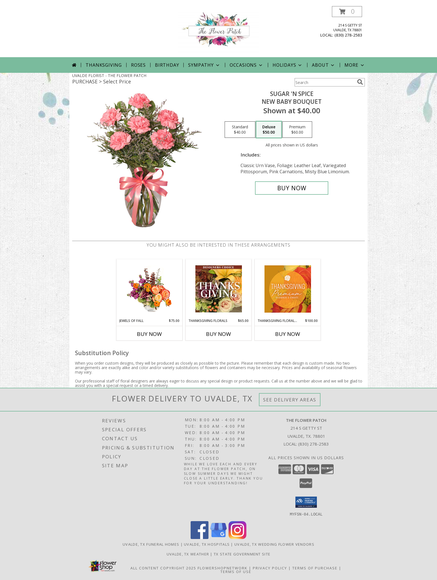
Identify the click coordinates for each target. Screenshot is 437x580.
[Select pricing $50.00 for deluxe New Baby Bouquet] (268, 130)
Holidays (288, 65)
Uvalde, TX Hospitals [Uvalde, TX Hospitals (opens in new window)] (207, 544)
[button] (347, 11)
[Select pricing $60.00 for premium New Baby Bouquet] (297, 130)
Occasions (246, 65)
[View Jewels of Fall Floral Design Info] (149, 289)
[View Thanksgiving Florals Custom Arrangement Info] (218, 289)
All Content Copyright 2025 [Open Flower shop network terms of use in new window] (163, 567)
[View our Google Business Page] (218, 537)
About (323, 65)
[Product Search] (325, 82)
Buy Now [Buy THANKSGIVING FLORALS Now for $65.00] (218, 334)
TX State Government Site (242, 553)
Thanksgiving (104, 65)
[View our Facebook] (199, 537)
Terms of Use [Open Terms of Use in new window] (235, 571)
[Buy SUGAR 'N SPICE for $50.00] (291, 188)
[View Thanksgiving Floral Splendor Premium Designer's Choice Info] (287, 289)
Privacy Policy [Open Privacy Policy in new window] (270, 567)
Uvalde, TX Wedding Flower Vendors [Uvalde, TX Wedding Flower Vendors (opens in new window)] (274, 544)
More (354, 65)
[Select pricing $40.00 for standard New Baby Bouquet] (240, 130)
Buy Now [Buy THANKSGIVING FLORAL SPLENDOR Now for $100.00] (287, 334)
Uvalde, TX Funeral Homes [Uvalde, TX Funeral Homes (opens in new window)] (151, 544)
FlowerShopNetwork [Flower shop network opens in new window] (222, 567)
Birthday (167, 65)
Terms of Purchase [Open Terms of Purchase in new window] (315, 567)
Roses (138, 65)
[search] (360, 82)
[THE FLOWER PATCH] (218, 31)
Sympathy (204, 65)
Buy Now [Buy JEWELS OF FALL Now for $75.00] (149, 334)
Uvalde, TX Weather (188, 553)
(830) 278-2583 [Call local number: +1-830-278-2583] (348, 35)
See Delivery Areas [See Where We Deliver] (289, 399)
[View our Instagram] (237, 537)
